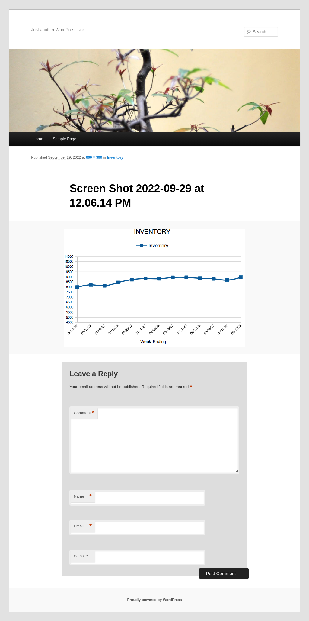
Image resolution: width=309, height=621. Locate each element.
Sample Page (64, 139)
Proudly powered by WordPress (154, 600)
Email (83, 526)
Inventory (115, 157)
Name (83, 496)
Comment (84, 413)
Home (38, 139)
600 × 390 (94, 157)
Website (81, 556)
